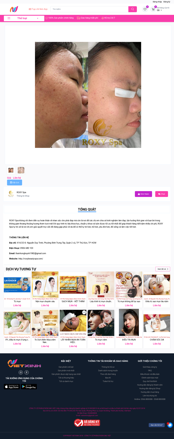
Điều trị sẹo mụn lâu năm (157, 301)
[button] (12, 386)
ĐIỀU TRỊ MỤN (129, 339)
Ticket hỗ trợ (108, 381)
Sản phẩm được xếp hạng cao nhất (66, 374)
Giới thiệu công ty (150, 367)
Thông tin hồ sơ (108, 367)
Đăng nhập (157, 2)
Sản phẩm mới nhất (66, 371)
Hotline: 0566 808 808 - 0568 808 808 (149, 399)
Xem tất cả (163, 269)
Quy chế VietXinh (150, 381)
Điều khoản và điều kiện (150, 374)
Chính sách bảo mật (150, 378)
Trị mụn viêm (101, 339)
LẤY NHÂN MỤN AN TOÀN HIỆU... (73, 341)
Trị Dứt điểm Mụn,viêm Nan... (45, 341)
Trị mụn (17, 301)
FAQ (150, 371)
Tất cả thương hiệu (66, 378)
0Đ (163, 9)
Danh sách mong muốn (108, 371)
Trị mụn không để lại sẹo (129, 301)
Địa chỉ (108, 378)
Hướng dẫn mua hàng (150, 392)
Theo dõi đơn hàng (108, 374)
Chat (161, 194)
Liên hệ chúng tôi (150, 396)
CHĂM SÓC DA (157, 339)
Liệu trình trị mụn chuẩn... (101, 301)
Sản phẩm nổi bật (66, 367)
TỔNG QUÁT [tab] (87, 209)
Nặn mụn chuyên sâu (45, 301)
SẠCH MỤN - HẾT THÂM (73, 301)
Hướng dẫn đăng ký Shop (149, 388)
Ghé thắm (143, 194)
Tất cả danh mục (66, 381)
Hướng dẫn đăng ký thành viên (150, 385)
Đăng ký (166, 2)
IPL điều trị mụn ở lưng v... (17, 339)
